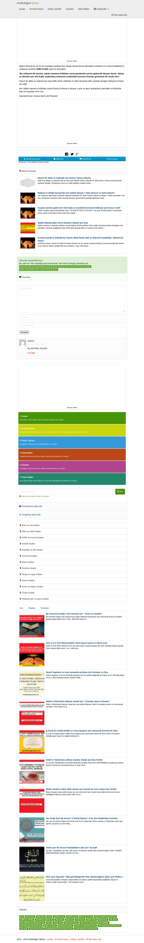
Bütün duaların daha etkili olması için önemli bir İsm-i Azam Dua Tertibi (81, 789)
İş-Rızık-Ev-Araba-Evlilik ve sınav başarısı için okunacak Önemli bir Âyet (82, 730)
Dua (21, 917)
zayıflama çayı (59, 917)
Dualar (22, 9)
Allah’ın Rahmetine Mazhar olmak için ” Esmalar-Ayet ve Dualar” (78, 701)
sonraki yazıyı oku (32, 159)
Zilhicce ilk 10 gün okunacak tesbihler (94, 923)
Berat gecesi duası (65, 926)
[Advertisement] (72, 38)
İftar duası (59, 920)
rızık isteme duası (36, 929)
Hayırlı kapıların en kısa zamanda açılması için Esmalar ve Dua (77, 672)
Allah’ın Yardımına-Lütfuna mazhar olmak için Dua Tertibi (74, 760)
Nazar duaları (26, 562)
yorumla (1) (85, 159)
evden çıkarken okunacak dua (86, 929)
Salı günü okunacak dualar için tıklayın (35, 496)
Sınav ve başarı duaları (31, 586)
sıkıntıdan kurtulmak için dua (31, 926)
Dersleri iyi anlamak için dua (85, 926)
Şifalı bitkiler (26, 453)
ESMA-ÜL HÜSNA (26, 920)
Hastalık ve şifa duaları (31, 550)
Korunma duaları (28, 556)
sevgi (49, 917)
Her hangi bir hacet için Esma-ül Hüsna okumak (72, 266)
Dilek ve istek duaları (30, 531)
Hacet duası (30, 917)
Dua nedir (23, 929)
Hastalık (70, 9)
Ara (120, 491)
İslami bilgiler (27, 477)
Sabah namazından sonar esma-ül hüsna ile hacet (38, 269)
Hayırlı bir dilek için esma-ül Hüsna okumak (36, 266)
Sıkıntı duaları (27, 580)
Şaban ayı (69, 920)
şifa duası (113, 920)
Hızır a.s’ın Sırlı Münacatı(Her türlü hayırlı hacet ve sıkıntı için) (76, 643)
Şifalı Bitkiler (83, 9)
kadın (49, 923)
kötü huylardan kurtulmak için (109, 926)
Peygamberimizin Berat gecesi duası (59, 929)
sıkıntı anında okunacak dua (105, 917)
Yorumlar (45, 608)
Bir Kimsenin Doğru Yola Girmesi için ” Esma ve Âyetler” (74, 614)
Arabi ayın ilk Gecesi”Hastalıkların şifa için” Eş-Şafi (71, 847)
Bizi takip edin (119, 15)
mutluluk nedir (72, 917)
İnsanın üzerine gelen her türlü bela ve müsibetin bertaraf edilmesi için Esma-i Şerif (79, 208)
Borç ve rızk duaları (29, 525)
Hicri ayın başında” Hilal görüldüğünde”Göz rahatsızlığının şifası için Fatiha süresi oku (89, 877)
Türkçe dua (58, 923)
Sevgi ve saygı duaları (31, 574)
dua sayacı (112, 159)
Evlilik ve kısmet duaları (31, 537)
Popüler (31, 608)
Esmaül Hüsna (36, 9)
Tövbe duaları (27, 592)
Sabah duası (91, 920)
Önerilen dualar (27, 568)
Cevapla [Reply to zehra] (31, 353)
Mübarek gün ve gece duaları (34, 599)
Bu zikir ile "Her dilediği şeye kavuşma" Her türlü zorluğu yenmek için (53, 263)
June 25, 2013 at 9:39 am (35, 344)
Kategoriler (101, 9)
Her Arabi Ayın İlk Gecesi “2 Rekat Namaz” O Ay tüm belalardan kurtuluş (82, 818)
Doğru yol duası (50, 926)
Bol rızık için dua (86, 917)
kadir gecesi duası (71, 923)
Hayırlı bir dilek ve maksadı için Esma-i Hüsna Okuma (64, 178)
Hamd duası (102, 920)
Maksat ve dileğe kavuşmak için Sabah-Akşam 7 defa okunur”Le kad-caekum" (76, 193)
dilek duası (41, 917)
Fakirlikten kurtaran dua (44, 920)
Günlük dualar (27, 543)
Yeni (21, 608)
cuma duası (80, 920)
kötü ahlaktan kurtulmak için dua (32, 923)
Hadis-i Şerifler (54, 9)
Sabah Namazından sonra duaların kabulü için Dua (63, 223)
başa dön (58, 159)
